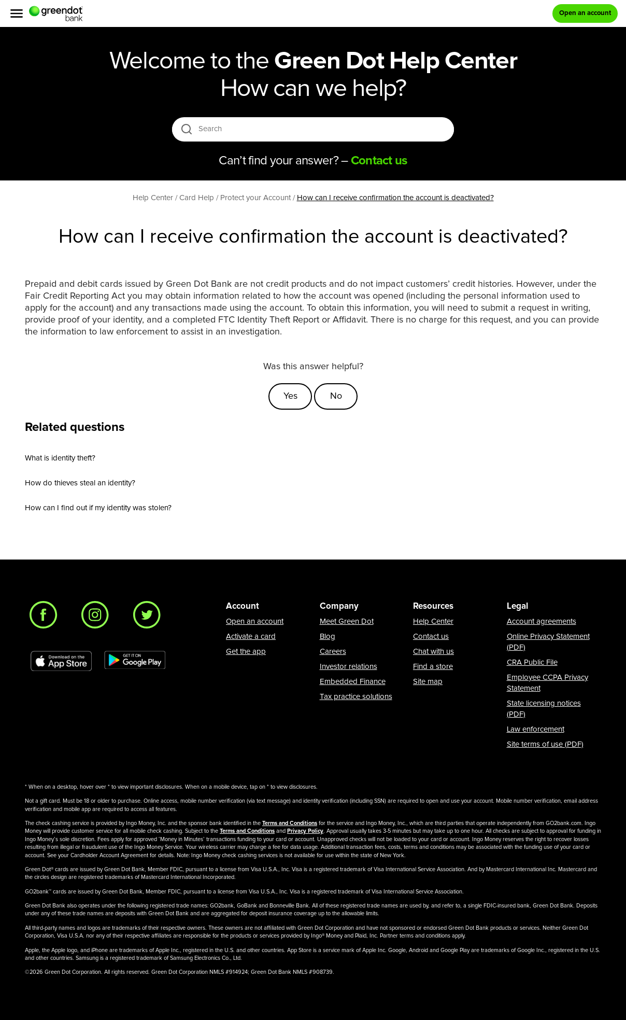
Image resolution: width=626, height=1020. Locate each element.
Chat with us (433, 651)
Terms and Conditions (289, 823)
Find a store (433, 666)
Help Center (433, 621)
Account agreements (541, 621)
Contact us (431, 636)
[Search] (313, 129)
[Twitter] (149, 617)
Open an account (254, 621)
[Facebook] (46, 617)
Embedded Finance (353, 682)
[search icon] (186, 128)
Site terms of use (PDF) (545, 744)
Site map (428, 682)
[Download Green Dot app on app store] (61, 661)
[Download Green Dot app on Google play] (134, 661)
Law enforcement (535, 729)
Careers (333, 651)
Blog (327, 636)
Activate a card (251, 636)
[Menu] (16, 13)
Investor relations (348, 666)
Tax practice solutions (356, 697)
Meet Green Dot (347, 621)
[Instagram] (98, 617)
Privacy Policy (305, 831)
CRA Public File (532, 662)
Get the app (246, 651)
